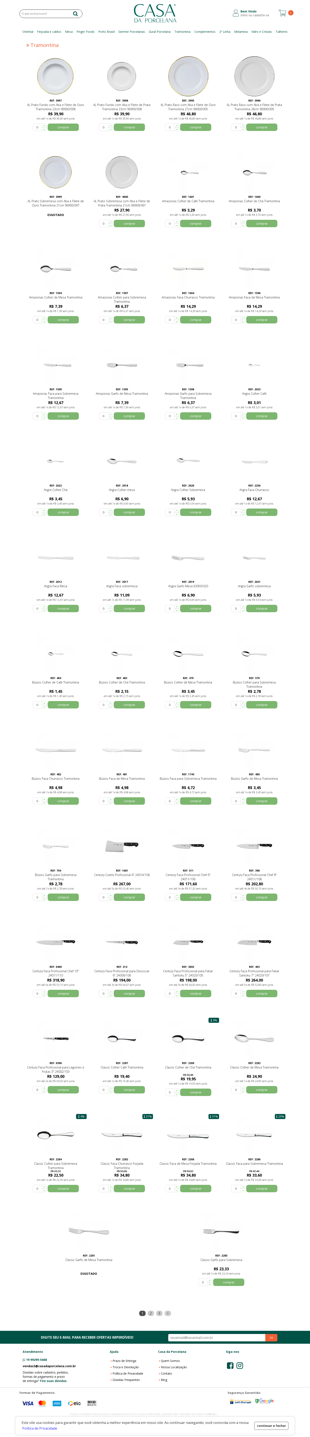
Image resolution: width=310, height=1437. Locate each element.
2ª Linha (224, 32)
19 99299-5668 (36, 1360)
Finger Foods (85, 32)
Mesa (69, 32)
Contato (166, 1373)
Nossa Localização (174, 1367)
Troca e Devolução (126, 1367)
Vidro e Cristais (262, 32)
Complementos (204, 32)
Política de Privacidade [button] (39, 1428)
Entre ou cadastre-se (254, 15)
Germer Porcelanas (131, 32)
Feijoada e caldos (49, 32)
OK (271, 1337)
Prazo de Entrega (124, 1361)
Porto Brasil (106, 32)
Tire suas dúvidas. (53, 1381)
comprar (63, 127)
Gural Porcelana (160, 32)
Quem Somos (170, 1361)
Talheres (282, 32)
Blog (164, 1380)
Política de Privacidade (128, 1373)
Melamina (241, 32)
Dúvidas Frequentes (126, 1380)
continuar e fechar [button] (271, 1426)
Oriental (27, 32)
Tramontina (182, 32)
